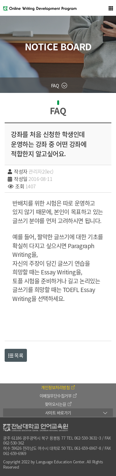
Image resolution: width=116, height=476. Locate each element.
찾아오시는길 (58, 404)
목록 (15, 355)
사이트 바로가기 (58, 412)
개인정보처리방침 (58, 387)
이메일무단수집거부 (58, 396)
